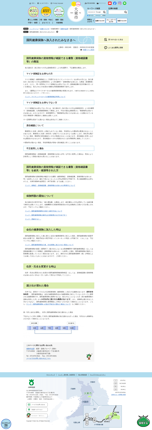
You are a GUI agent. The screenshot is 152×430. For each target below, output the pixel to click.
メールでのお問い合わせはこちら (38, 358)
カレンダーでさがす (111, 20)
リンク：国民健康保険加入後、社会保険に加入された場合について (49, 245)
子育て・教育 (33, 23)
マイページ (102, 3)
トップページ (34, 29)
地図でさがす (122, 21)
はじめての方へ (44, 3)
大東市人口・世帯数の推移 (118, 394)
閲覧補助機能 (91, 3)
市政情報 (59, 23)
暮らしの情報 (33, 20)
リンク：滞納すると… (33, 219)
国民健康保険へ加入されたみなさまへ (42, 32)
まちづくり (46, 23)
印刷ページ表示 (88, 50)
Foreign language (58, 3)
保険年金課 (64, 29)
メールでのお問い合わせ (38, 404)
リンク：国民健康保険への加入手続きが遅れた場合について (48, 304)
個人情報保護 (82, 375)
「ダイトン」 (38, 415)
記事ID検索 (113, 8)
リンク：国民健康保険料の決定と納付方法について (43, 211)
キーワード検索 (93, 8)
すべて (91, 15)
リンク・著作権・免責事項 (66, 375)
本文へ (33, 3)
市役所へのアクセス (37, 409)
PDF (104, 15)
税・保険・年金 (46, 20)
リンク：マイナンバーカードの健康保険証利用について (45, 97)
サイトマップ (50, 375)
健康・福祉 (59, 20)
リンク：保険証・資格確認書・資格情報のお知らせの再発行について (50, 185)
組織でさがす (100, 21)
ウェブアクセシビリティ (98, 375)
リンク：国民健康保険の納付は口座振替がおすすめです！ (46, 215)
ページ (98, 15)
